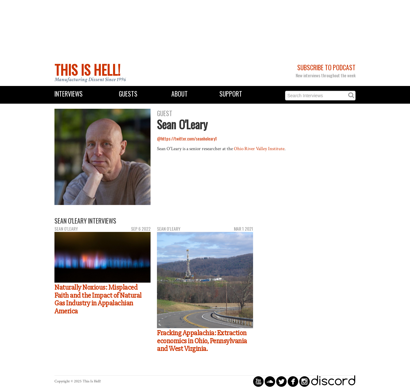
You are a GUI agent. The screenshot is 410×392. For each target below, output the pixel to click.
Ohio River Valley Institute (259, 148)
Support (230, 93)
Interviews (68, 93)
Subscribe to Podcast (326, 67)
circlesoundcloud (270, 381)
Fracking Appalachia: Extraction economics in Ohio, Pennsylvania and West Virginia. (202, 340)
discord (333, 381)
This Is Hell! (87, 70)
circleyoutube (258, 381)
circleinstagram (304, 381)
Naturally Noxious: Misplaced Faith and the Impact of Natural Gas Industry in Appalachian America (98, 299)
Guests (128, 93)
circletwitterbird (281, 381)
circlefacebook (293, 381)
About (179, 93)
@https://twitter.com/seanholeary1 (187, 138)
